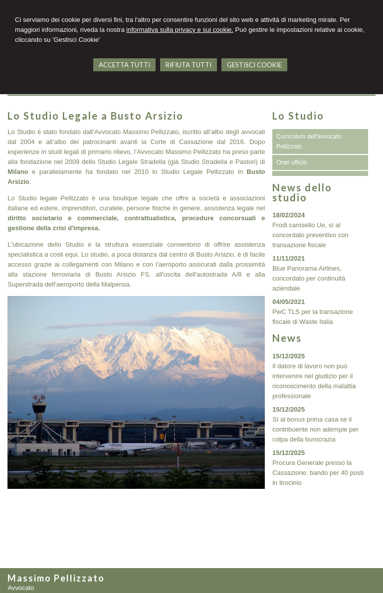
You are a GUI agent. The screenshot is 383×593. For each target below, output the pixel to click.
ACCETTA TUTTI (124, 65)
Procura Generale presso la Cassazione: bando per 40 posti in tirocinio (318, 472)
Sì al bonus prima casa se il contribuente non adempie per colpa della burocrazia (315, 429)
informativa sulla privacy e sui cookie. (179, 29)
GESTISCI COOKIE (254, 65)
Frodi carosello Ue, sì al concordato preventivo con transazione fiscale (310, 235)
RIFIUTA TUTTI (188, 65)
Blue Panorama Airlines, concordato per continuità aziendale (308, 278)
